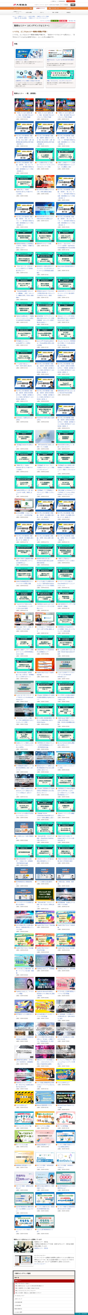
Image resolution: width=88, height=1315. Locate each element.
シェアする (47, 20)
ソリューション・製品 (26, 8)
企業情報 (68, 8)
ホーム (15, 8)
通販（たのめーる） (54, 8)
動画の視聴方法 (18, 1308)
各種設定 (69, 12)
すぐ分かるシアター (19, 1295)
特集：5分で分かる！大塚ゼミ (22, 1283)
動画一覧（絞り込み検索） (21, 18)
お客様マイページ (40, 8)
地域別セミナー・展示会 (41, 1248)
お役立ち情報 (29, 12)
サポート (37, 4)
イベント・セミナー (44, 4)
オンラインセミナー (40, 1264)
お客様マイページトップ (17, 12)
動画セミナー (18, 1280)
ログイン (71, 1)
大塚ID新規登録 (62, 1)
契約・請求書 (55, 12)
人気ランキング (18, 1298)
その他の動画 (18, 1305)
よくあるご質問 (18, 1312)
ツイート (42, 20)
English (57, 4)
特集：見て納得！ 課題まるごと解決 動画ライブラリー (28, 1292)
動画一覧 (17, 1277)
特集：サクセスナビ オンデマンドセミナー (59, 80)
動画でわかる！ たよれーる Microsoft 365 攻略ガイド (60, 60)
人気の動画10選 (18, 1302)
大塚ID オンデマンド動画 (43, 16)
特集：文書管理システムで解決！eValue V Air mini (27, 1288)
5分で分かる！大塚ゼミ (22, 59)
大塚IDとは (54, 1)
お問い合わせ (52, 4)
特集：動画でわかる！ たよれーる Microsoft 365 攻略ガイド (29, 1285)
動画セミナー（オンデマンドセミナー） (39, 18)
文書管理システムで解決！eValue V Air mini (28, 80)
